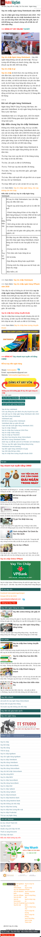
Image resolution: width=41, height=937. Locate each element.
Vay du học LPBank (21, 545)
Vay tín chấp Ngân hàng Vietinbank (15, 57)
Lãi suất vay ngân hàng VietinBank (13, 404)
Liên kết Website (7, 819)
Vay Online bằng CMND (29, 931)
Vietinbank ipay (7, 418)
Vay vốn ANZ (17, 897)
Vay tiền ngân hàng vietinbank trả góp (15, 449)
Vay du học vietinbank (9, 409)
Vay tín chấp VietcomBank (9, 765)
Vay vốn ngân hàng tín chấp (12, 608)
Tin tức (3, 6)
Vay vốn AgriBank (19, 884)
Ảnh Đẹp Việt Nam (6, 835)
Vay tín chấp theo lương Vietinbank (13, 401)
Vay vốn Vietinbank (19, 889)
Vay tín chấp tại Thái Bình (11, 435)
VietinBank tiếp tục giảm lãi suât (13, 423)
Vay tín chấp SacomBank (9, 780)
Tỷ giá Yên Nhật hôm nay (23, 519)
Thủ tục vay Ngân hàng (8, 815)
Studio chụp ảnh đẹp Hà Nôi (10, 829)
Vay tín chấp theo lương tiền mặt (11, 809)
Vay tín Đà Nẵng (29, 918)
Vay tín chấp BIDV (6, 777)
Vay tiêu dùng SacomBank (9, 783)
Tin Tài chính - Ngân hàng (27, 6)
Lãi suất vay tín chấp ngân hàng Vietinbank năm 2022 (20, 414)
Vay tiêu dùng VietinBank (10, 398)
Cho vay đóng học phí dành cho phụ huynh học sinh (20, 411)
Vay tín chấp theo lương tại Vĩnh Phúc (15, 430)
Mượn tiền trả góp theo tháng (10, 704)
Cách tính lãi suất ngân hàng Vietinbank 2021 (17, 425)
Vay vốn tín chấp (12, 6)
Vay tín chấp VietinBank (8, 759)
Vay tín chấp (5, 931)
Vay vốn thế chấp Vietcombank (11, 771)
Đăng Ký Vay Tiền (9, 603)
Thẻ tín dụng (4, 751)
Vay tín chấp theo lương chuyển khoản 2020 (17, 453)
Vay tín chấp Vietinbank (23, 280)
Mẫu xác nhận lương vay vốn (10, 837)
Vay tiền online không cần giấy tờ (26, 612)
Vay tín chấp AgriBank (8, 753)
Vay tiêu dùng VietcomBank (9, 768)
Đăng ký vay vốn (7, 935)
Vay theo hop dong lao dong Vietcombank (16, 437)
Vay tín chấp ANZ (6, 786)
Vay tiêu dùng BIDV (7, 774)
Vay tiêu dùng (5, 748)
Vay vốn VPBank (18, 895)
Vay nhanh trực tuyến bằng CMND (15, 466)
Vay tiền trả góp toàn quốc (12, 711)
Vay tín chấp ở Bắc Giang (10, 432)
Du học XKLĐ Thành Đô (8, 823)
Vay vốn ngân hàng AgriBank (10, 756)
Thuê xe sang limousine (8, 832)
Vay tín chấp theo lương (8, 806)
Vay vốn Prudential (19, 903)
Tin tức (3, 462)
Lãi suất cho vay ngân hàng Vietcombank (14, 701)
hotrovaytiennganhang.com (19, 375)
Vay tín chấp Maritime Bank (9, 798)
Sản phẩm (5, 640)
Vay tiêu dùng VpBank (8, 792)
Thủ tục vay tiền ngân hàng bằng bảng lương (17, 444)
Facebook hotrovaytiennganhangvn (12, 593)
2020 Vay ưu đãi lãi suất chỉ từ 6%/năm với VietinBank (21, 442)
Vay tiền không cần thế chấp (10, 803)
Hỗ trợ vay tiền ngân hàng (11, 364)
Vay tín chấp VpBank (7, 789)
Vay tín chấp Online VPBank (11, 559)
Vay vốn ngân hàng (8, 716)
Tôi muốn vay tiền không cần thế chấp (13, 707)
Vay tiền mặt (17, 905)
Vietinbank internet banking (11, 446)
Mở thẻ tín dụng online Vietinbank (13, 421)
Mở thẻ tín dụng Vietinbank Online (14, 439)
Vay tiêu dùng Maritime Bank (10, 801)
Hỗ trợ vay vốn (6, 589)
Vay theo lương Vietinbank (11, 416)
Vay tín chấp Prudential (8, 812)
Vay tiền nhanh (7, 697)
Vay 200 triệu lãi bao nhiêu (11, 451)
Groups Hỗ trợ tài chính (8, 596)
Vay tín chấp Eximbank (8, 795)
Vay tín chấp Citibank (9, 428)
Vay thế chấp (15, 931)
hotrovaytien (11, 370)
